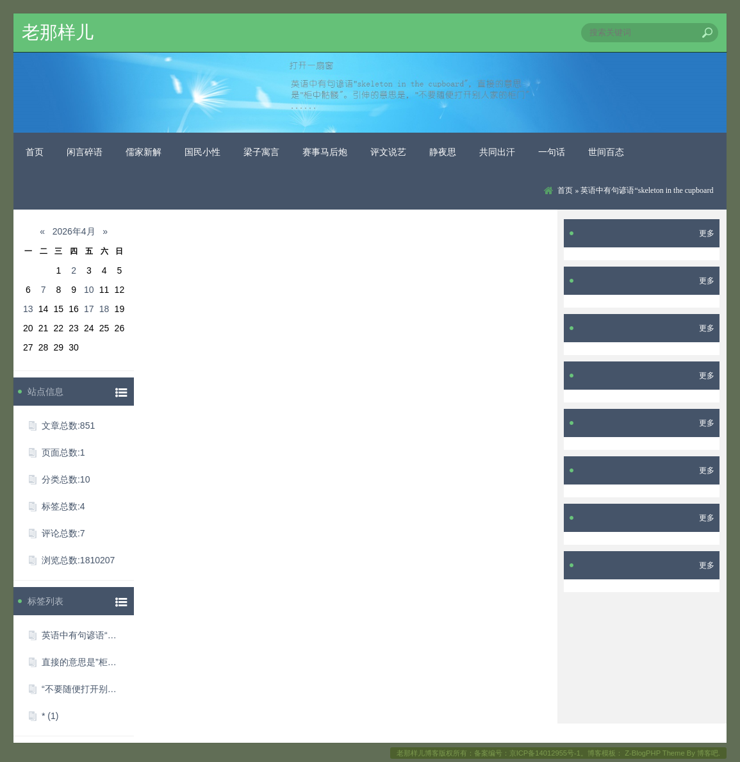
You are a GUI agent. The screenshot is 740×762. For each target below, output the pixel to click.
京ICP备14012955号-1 (544, 753)
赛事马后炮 (324, 152)
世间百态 (606, 152)
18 (104, 309)
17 (89, 309)
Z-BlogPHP (643, 753)
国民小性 (202, 152)
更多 (706, 233)
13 (28, 309)
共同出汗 (497, 152)
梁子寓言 (261, 152)
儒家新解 (143, 152)
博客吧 (707, 753)
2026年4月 (74, 231)
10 (89, 290)
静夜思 (442, 152)
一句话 (551, 152)
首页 (35, 152)
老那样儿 (58, 32)
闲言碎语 (85, 152)
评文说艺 (388, 152)
